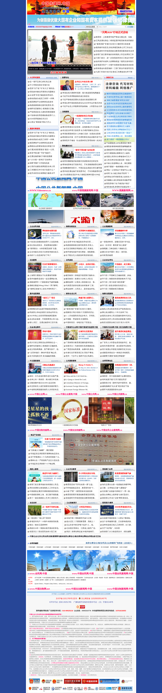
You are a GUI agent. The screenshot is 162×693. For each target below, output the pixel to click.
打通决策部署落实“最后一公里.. (42, 150)
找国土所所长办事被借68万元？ (119, 130)
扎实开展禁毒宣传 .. (50, 264)
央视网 (47, 580)
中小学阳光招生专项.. (87, 473)
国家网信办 (112, 577)
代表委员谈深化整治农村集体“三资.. (80, 285)
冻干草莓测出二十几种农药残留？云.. (45, 457)
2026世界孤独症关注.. (123, 507)
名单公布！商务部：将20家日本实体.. (44, 379)
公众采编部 (61, 594)
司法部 (106, 577)
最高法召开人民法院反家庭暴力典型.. (117, 319)
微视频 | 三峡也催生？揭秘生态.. (115, 248)
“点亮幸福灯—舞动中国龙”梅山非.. (43, 353)
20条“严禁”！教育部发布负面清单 (79, 491)
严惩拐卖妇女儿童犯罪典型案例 (42, 112)
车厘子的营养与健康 (53, 439)
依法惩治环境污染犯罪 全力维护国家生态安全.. (81, 130)
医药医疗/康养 (107, 503)
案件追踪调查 (35, 293)
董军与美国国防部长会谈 (112, 390)
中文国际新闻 (35, 361)
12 (80, 65)
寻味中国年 (46, 331)
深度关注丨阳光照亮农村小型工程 (43, 531)
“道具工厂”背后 (48, 298)
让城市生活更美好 (86, 331)
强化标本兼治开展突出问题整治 (42, 92)
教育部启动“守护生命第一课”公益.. (79, 484)
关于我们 (54, 594)
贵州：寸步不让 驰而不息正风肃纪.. (80, 356)
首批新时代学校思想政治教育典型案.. (80, 498)
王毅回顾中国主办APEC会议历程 (43, 383)
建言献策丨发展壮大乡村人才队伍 (79, 279)
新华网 (42, 580)
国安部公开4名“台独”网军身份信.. (115, 498)
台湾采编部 (48, 547)
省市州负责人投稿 (51, 78)
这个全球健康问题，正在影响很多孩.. (117, 521)
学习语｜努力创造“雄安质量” (113, 282)
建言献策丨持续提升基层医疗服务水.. (80, 275)
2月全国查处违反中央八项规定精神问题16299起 (81, 175)
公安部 (96, 577)
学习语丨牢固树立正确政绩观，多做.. (117, 275)
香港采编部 (40, 547)
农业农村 (33, 503)
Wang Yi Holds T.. (86, 365)
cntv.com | (70, 584)
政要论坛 (65, 77)
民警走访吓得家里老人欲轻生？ (118, 180)
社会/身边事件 (35, 327)
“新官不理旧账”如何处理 (85, 150)
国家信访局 (128, 577)
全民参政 (69, 260)
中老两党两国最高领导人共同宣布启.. (44, 390)
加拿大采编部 (123, 547)
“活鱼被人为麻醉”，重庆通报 (42, 450)
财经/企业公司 (71, 293)
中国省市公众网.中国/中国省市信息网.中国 (82, 327)
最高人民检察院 (70, 577)
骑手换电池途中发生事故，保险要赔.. (80, 252)
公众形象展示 (72, 503)
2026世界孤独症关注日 (39, 119)
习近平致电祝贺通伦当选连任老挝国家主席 (79, 100)
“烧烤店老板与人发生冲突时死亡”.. (43, 289)
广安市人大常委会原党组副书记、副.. (117, 342)
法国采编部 (96, 547)
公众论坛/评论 (107, 260)
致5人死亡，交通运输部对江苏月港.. (44, 322)
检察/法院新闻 (107, 293)
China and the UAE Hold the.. (76, 376)
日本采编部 (64, 547)
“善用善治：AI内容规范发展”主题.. (43, 248)
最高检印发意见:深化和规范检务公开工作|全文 (114, 47)
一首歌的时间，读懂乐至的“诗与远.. (116, 242)
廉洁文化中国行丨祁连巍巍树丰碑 (58, 69)
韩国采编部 (88, 547)
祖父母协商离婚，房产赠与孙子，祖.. (44, 349)
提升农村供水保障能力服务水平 (42, 173)
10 (74, 65)
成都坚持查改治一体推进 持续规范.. (116, 353)
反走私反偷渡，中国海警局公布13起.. (44, 319)
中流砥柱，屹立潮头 (123, 264)
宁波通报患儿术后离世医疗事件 (119, 116)
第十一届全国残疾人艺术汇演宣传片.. (44, 498)
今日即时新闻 (35, 77)
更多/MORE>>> (96, 78)
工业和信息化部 (88, 577)
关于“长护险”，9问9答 (111, 528)
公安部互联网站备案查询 (72, 580)
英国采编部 (72, 547)
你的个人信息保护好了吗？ (40, 255)
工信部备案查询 (59, 580)
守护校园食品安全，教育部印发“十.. (80, 488)
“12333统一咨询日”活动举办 (41, 160)
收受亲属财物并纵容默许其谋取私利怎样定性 (80, 161)
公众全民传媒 (35, 226)
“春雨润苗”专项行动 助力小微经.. (79, 309)
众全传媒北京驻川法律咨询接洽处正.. (44, 252)
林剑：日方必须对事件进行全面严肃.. (44, 376)
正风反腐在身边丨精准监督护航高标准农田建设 (115, 40)
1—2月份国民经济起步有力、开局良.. (80, 316)
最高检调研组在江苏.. (123, 298)
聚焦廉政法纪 (67, 146)
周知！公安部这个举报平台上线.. (119, 174)
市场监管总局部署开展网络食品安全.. (45, 454)
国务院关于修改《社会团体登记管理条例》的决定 (82, 140)
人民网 (37, 580)
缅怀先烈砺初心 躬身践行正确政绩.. (44, 346)
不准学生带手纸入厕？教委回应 (119, 97)
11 (77, 65)
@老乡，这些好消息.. (87, 264)
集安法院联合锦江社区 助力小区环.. (116, 322)
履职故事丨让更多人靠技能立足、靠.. (80, 282)
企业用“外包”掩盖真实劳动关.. (42, 95)
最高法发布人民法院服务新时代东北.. (117, 316)
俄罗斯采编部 (114, 547)
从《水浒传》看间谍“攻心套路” (34, 69)
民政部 (101, 577)
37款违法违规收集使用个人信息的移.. (44, 242)
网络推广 (130, 78)
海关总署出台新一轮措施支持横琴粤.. (117, 484)
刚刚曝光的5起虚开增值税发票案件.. (44, 309)
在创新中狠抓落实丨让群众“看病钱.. (116, 518)
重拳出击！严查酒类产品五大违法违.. (45, 460)
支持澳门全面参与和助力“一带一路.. (116, 491)
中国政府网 (79, 577)
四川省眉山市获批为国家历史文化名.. (117, 349)
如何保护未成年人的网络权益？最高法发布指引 (115, 61)
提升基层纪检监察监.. (123, 331)
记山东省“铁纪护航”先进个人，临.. (80, 525)
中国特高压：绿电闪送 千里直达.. (79, 322)
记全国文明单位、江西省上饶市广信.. (81, 528)
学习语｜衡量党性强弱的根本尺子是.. (117, 279)
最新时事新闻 (35, 129)
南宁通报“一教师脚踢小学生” (118, 139)
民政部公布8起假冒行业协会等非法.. (44, 312)
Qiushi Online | (39, 584)
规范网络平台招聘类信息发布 (41, 102)
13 (83, 65)
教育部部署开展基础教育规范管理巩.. (80, 495)
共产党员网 (38, 577)
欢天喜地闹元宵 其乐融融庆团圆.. (43, 356)
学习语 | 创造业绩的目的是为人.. (115, 285)
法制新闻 (65, 112)
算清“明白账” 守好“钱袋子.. (40, 153)
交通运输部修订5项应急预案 (41, 156)
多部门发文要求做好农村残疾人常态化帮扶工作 (115, 54)
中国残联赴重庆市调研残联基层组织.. (44, 491)
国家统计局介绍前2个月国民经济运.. (80, 312)
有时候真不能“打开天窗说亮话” (114, 379)
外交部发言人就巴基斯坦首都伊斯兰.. (44, 386)
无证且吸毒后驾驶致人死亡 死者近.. (80, 248)
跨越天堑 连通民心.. (86, 298)
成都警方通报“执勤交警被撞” (113, 356)
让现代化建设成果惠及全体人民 (42, 166)
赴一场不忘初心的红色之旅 (40, 82)
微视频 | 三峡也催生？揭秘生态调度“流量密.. (85, 69)
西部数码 (83, 580)
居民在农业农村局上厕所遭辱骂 (119, 107)
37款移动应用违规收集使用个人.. (43, 115)
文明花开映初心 (85, 507)
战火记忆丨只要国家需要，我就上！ (80, 521)
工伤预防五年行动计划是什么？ (42, 170)
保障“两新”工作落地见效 (39, 163)
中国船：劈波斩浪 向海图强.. (77, 319)
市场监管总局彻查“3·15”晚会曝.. (43, 464)
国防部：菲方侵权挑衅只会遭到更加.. (117, 376)
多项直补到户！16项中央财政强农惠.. (44, 521)
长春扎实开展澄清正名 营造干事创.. (80, 353)
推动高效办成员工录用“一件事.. (42, 98)
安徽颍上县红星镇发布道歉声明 (118, 184)
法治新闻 (33, 260)
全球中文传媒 (45, 6)
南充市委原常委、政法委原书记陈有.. (117, 346)
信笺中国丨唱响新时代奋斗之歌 (79, 518)
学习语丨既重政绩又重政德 (113, 289)
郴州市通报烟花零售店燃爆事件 (119, 94)
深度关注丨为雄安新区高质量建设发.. (80, 346)
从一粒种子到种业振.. (51, 507)
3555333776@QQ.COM (44, 27)
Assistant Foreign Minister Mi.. (77, 386)
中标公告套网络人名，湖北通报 (119, 136)
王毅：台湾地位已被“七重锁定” (114, 488)
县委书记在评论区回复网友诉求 (119, 103)
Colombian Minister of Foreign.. (77, 383)
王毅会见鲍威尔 (48, 365)
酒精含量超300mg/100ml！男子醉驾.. (44, 285)
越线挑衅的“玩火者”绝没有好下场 (115, 386)
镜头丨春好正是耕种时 (39, 525)
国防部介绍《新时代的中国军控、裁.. (117, 383)
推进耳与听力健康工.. (51, 473)
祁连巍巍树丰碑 (121, 231)
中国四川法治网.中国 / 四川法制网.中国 (117, 327)
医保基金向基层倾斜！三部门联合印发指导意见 (115, 68)
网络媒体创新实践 (49, 231)
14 (86, 65)
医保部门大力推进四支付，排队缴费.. (117, 531)
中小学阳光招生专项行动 (40, 85)
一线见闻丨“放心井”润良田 (40, 518)
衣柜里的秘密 (107, 255)
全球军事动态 (107, 361)
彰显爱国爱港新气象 (123, 473)
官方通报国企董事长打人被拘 (118, 126)
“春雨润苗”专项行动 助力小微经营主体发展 (113, 44)
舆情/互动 (109, 77)
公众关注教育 (71, 469)
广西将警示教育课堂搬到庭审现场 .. (80, 342)
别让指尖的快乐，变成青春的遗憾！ (44, 245)
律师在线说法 (71, 226)
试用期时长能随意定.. (87, 231)
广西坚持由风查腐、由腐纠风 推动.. (80, 349)
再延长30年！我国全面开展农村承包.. (44, 528)
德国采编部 (80, 547)
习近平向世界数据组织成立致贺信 (75, 96)
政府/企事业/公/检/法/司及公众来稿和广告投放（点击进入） (109, 543)
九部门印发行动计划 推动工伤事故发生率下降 (114, 72)
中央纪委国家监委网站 (49, 577)
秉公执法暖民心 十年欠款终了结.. (115, 312)
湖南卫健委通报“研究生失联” (118, 100)
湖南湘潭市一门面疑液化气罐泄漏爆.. (44, 282)
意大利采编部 (105, 547)
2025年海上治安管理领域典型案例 (43, 316)
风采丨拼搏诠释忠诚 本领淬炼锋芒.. (80, 531)
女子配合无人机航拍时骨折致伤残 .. (80, 255)
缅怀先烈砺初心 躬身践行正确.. (42, 109)
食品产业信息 (36, 435)
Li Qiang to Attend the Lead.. (76, 379)
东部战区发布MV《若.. (124, 365)
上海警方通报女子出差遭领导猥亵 (43, 275)
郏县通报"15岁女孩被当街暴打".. (119, 113)
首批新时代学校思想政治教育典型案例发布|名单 (115, 51)
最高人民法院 (61, 577)
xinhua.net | (62, 584)
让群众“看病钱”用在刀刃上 (40, 122)
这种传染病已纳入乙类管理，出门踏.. (117, 525)
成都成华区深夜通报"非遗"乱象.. (119, 123)
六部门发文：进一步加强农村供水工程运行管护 (115, 58)
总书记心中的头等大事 (84, 82)
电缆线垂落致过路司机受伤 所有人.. (80, 245)
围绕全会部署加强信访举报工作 (42, 146)
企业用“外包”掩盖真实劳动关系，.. (79, 242)
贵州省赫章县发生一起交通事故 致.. (44, 279)
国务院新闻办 (120, 577)
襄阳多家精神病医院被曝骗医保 (119, 120)
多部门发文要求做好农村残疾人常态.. (44, 484)
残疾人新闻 (34, 469)
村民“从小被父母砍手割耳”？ (117, 177)
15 (89, 65)
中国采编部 (32, 547)
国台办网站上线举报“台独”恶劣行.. (116, 495)
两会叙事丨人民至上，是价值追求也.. (80, 289)
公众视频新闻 (107, 226)
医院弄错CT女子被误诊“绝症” (118, 187)
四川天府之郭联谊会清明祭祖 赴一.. (44, 342)
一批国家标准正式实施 (84, 116)
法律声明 (68, 594)
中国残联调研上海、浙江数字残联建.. (44, 495)
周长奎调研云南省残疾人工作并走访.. (44, 488)
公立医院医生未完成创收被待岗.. (120, 110)
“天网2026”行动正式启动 (114, 32)
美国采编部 (56, 547)
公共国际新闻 (71, 361)
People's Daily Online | (51, 584)
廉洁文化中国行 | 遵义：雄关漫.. (115, 252)
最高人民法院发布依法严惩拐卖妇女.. (117, 309)
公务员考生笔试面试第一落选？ (119, 133)
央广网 (51, 580)
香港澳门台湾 (107, 469)
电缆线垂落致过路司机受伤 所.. (42, 105)
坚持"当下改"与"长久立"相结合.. (42, 88)
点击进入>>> (69, 27)
